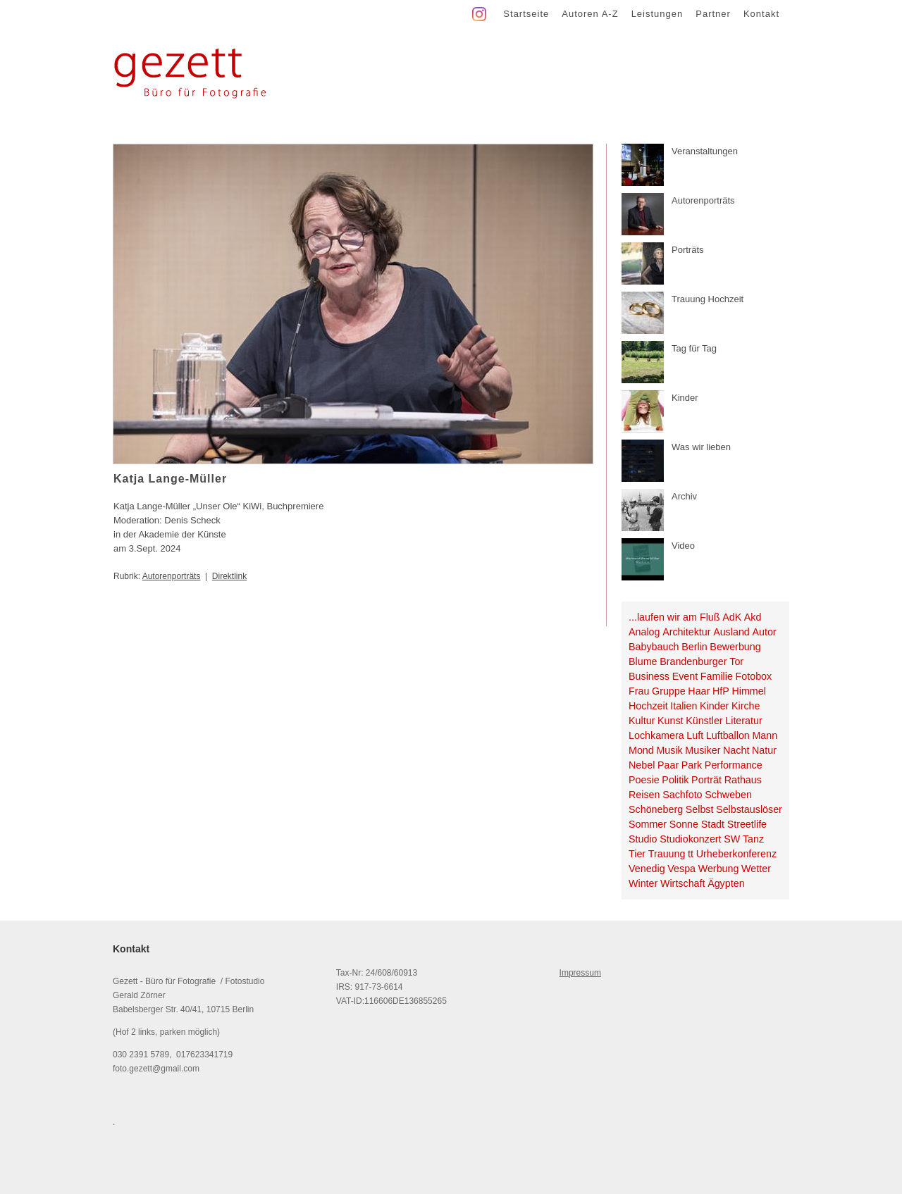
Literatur (743, 720)
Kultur (642, 720)
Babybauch (654, 646)
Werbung (718, 868)
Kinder (714, 705)
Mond (641, 750)
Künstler (704, 720)
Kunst (670, 720)
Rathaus (743, 779)
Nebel (642, 765)
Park (691, 765)
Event (685, 676)
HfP (720, 691)
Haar (699, 691)
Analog (644, 632)
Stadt (712, 824)
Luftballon (728, 735)
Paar (668, 765)
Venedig (647, 868)
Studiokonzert (690, 839)
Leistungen (657, 13)
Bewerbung (735, 646)
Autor (764, 632)
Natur (764, 750)
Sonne (683, 824)
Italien (683, 705)
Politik (675, 779)
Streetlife (747, 824)
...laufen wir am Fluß (674, 617)
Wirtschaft (682, 883)
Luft (694, 735)
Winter (643, 883)
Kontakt (761, 13)
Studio (643, 839)
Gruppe (669, 691)
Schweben (728, 794)
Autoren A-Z (590, 13)
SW (732, 839)
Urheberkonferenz (736, 853)
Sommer (648, 824)
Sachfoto (682, 794)
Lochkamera (656, 735)
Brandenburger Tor (701, 661)
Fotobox (754, 676)
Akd (753, 617)
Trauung (667, 853)
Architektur (686, 632)
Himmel (748, 691)
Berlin (694, 646)
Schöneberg (656, 809)
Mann (764, 735)
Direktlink (229, 576)
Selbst (700, 809)
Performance (733, 765)
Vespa (681, 868)
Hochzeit (648, 705)
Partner (713, 13)
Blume (643, 661)
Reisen (644, 794)
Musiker (702, 750)
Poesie (644, 779)
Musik (669, 750)
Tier (637, 853)
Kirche (745, 705)
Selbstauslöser (749, 809)
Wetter (756, 868)
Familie (716, 676)
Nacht (736, 750)
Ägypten (726, 883)
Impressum (580, 973)
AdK (731, 617)
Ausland (731, 632)
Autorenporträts (171, 576)
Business (649, 676)
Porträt (706, 779)
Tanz (753, 839)
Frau (639, 691)
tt (690, 853)
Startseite (526, 13)
